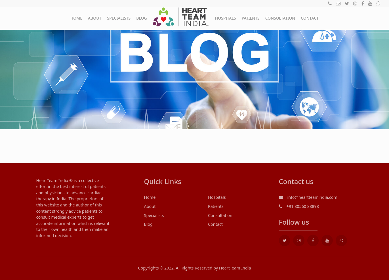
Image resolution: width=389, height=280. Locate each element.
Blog (141, 18)
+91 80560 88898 (299, 206)
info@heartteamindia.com (308, 197)
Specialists (119, 18)
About (95, 18)
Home (76, 18)
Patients (251, 18)
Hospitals (225, 18)
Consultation (280, 18)
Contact (310, 18)
